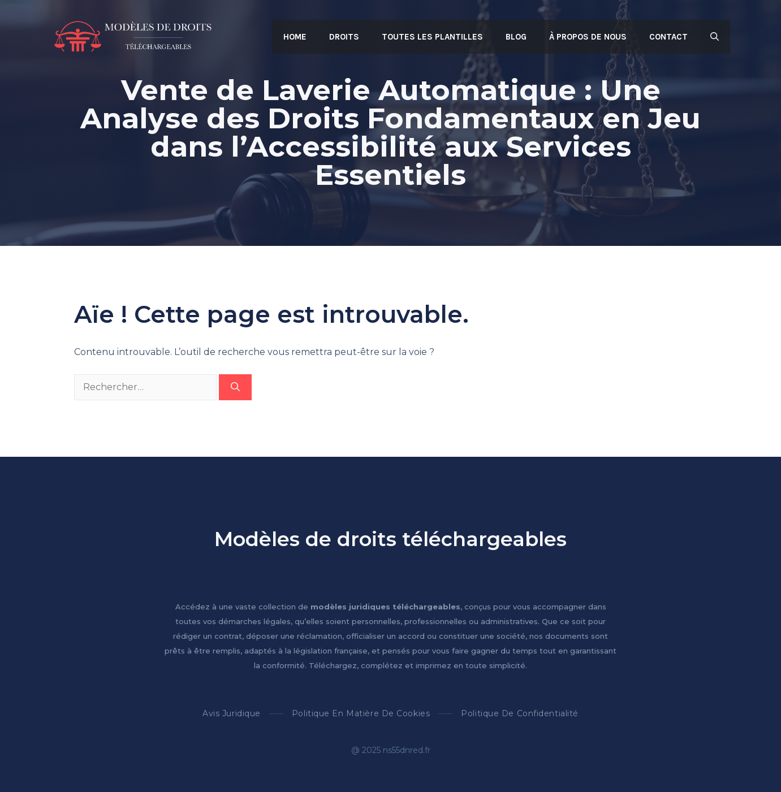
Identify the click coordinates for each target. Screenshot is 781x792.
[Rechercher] (235, 387)
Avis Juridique (231, 713)
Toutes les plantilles (432, 37)
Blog (516, 37)
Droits (344, 37)
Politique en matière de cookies (361, 713)
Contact (668, 37)
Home (295, 37)
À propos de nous (588, 37)
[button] (714, 37)
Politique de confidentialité (520, 713)
